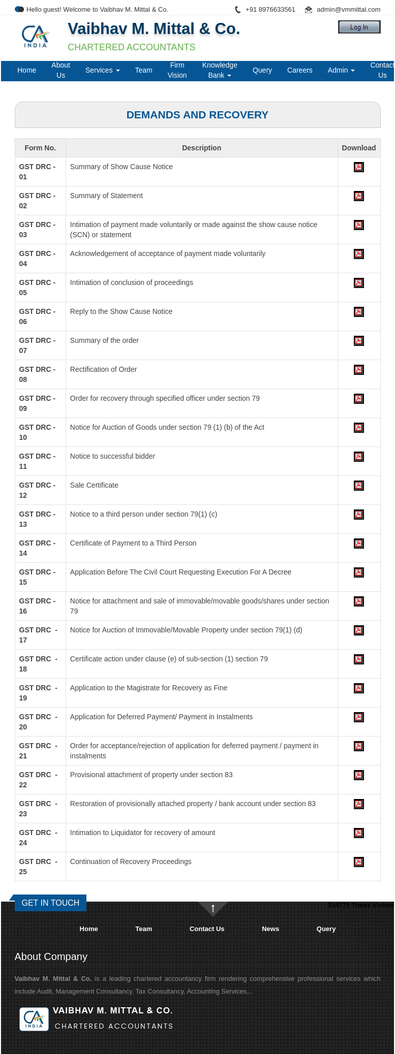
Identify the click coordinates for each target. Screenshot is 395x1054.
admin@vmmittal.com (348, 9)
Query (262, 70)
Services (102, 70)
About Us (60, 70)
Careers (300, 70)
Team (144, 70)
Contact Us (207, 929)
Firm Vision (177, 70)
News (270, 929)
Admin (341, 70)
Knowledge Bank (219, 70)
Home (26, 70)
